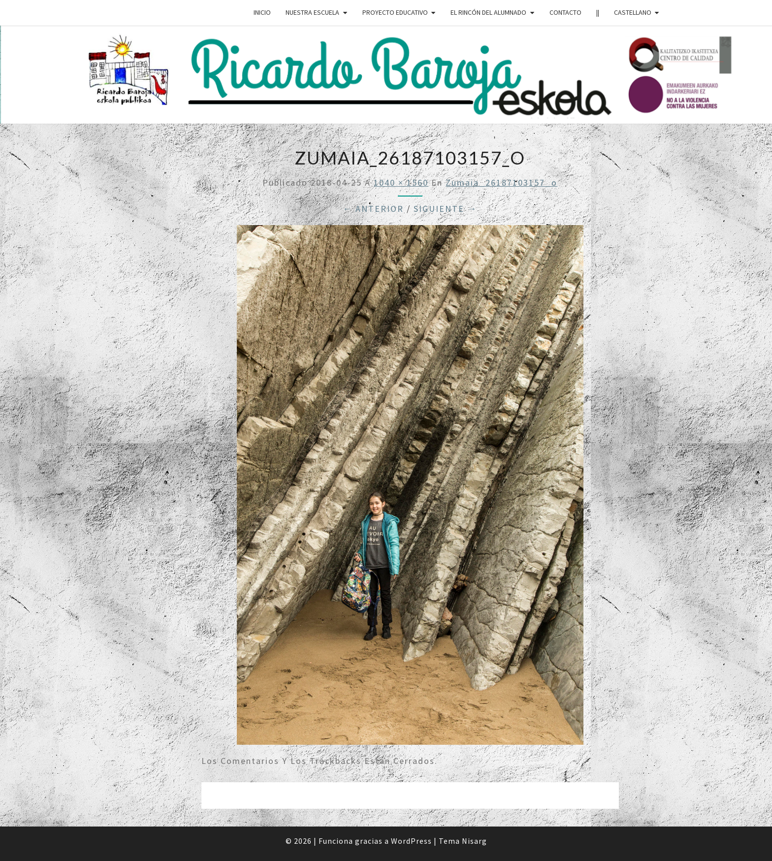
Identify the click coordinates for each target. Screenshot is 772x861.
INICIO (262, 12)
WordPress (411, 841)
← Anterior (373, 208)
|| (597, 12)
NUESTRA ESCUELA (312, 12)
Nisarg (474, 841)
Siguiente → (445, 208)
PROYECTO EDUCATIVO (395, 12)
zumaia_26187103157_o (501, 182)
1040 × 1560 (401, 182)
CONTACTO (565, 12)
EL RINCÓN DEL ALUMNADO (488, 12)
